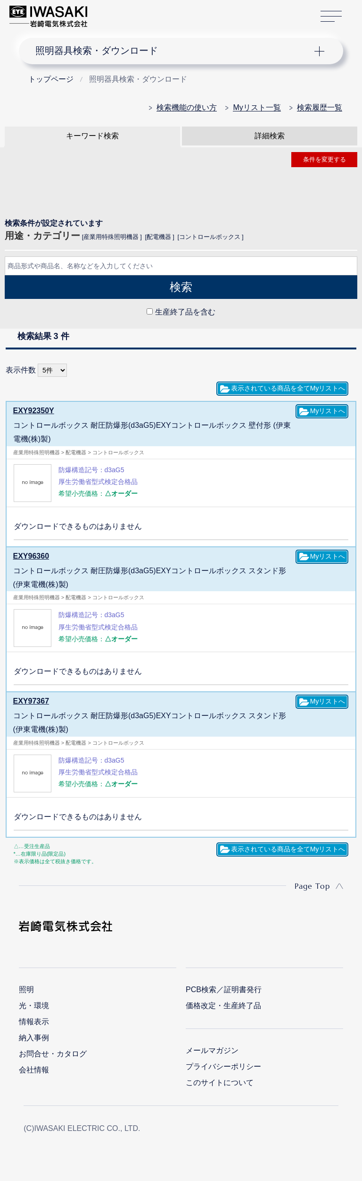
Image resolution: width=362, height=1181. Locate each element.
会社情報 (34, 1070)
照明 (26, 990)
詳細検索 (270, 136)
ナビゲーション (173, 51)
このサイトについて (220, 1083)
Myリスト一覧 (256, 107)
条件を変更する (324, 159)
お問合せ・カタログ (53, 1054)
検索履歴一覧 (319, 107)
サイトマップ (331, 16)
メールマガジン (212, 1050)
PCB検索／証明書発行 (224, 990)
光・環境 (34, 1006)
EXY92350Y (33, 411)
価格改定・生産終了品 (223, 1006)
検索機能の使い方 (186, 107)
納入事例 (34, 1038)
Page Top (312, 886)
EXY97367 (31, 701)
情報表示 (34, 1022)
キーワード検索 (92, 136)
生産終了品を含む (185, 312)
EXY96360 (31, 556)
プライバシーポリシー (223, 1066)
